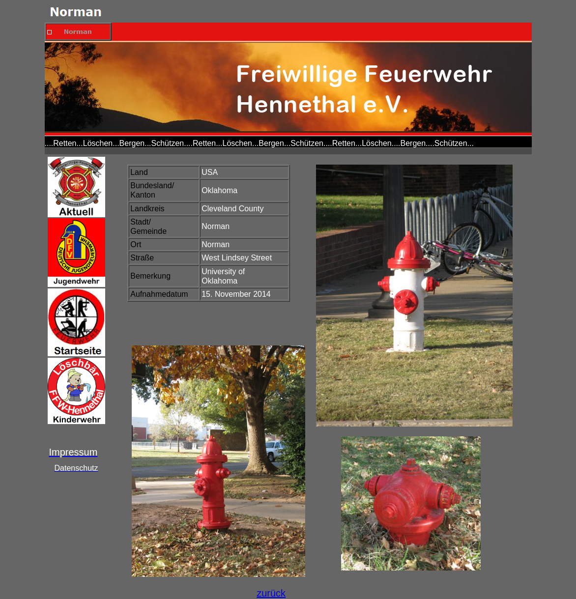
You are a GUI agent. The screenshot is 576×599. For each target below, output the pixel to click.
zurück (271, 593)
